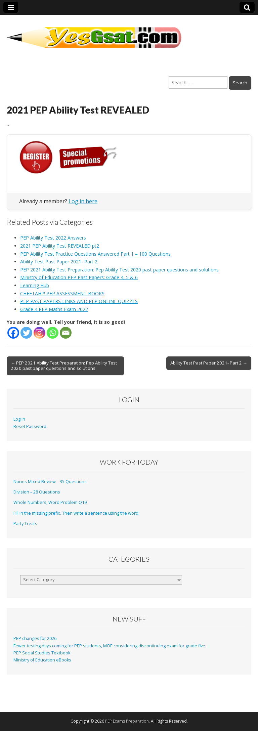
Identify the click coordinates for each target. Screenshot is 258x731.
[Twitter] (26, 333)
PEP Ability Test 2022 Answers (53, 237)
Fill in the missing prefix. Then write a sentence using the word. (76, 513)
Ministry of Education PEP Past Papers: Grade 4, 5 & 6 (79, 277)
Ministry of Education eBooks (42, 660)
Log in (19, 419)
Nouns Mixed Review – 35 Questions (50, 481)
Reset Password (29, 426)
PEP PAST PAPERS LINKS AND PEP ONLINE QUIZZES (79, 301)
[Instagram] (39, 333)
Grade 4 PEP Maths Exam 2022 (54, 309)
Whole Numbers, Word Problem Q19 (50, 502)
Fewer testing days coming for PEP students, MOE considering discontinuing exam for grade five (109, 646)
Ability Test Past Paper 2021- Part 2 (58, 261)
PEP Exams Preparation (127, 721)
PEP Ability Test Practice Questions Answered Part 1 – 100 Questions (95, 254)
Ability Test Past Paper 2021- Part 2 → (208, 363)
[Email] (66, 333)
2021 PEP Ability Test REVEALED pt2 (59, 246)
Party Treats (25, 523)
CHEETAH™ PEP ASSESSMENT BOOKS (62, 293)
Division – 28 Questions (36, 492)
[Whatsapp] (52, 333)
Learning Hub (34, 285)
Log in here (83, 201)
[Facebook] (13, 333)
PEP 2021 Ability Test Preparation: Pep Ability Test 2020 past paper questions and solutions (119, 269)
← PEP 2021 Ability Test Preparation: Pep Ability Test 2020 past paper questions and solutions (64, 365)
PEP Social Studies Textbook (41, 653)
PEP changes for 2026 (34, 638)
